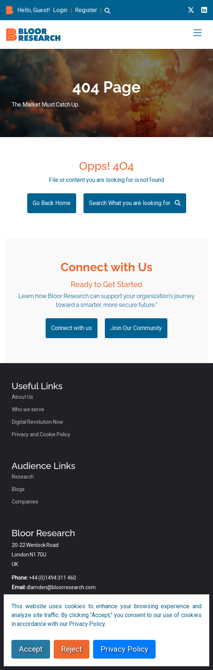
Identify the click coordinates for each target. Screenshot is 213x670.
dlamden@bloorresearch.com (61, 587)
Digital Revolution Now (37, 421)
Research (23, 476)
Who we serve (28, 409)
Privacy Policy (124, 649)
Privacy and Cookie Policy (41, 434)
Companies (25, 501)
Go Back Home (52, 203)
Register (86, 10)
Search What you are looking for (135, 203)
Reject (71, 649)
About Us (22, 397)
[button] (107, 14)
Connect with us (71, 328)
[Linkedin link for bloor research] (204, 10)
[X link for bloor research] (191, 10)
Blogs (18, 489)
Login (60, 10)
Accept (31, 649)
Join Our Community (136, 328)
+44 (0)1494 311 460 (52, 578)
